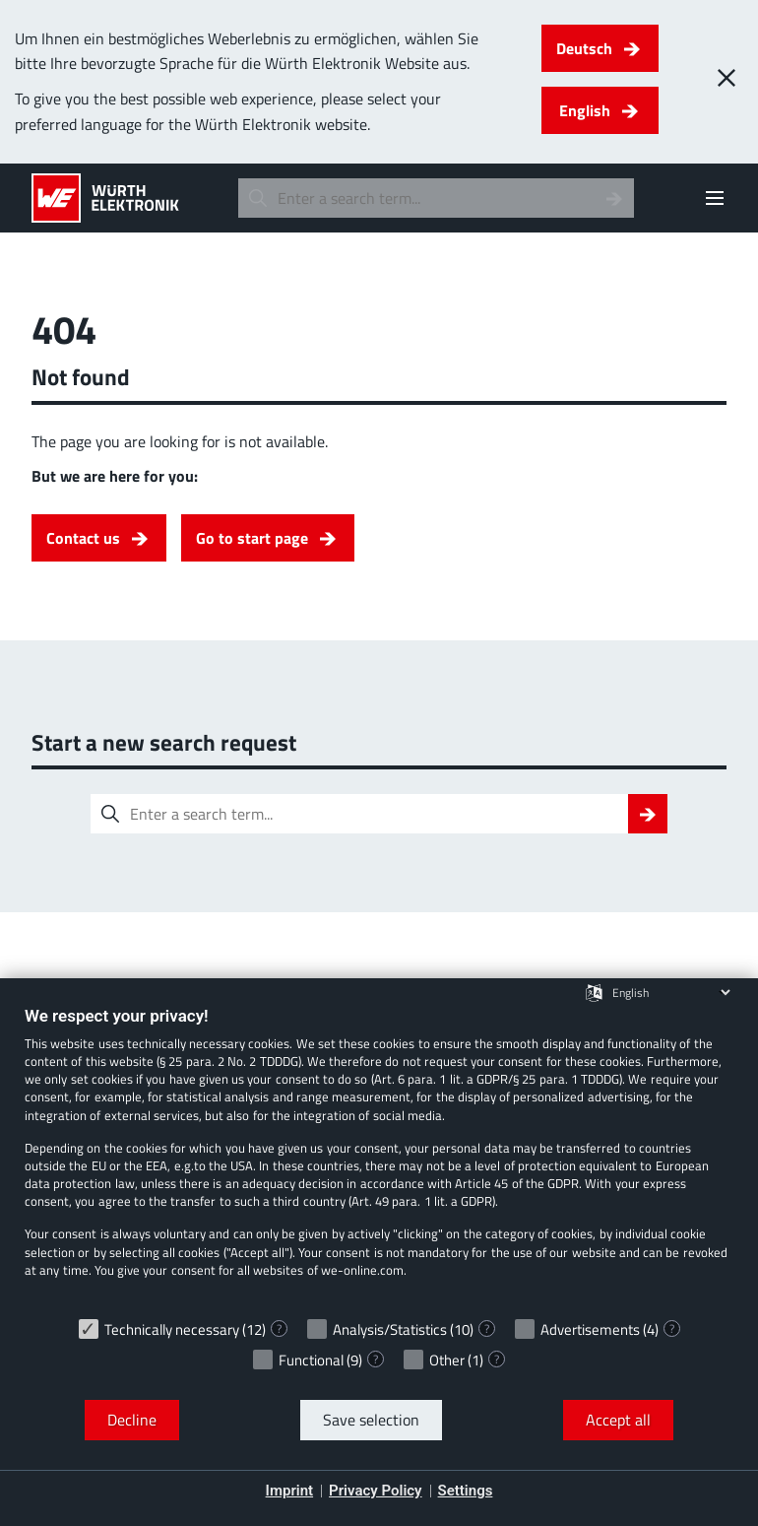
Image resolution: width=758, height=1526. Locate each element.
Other (447, 1360)
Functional (311, 1360)
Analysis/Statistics (390, 1329)
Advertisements (590, 1329)
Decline (132, 1419)
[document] (379, 1156)
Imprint (290, 1490)
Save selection (371, 1419)
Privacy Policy (375, 1490)
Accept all (618, 1419)
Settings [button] (465, 1490)
